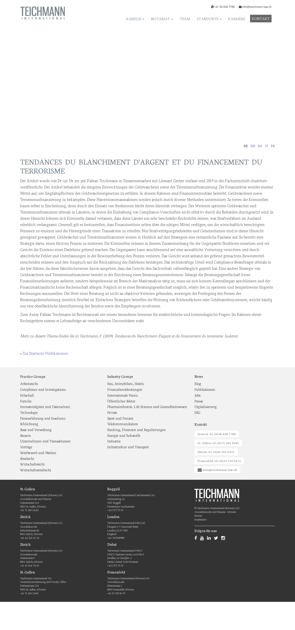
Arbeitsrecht (29, 383)
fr (273, 146)
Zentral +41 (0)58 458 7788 (217, 434)
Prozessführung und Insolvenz (42, 418)
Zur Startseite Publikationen (45, 353)
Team (185, 18)
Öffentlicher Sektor (121, 400)
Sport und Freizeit (120, 418)
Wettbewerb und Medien (38, 452)
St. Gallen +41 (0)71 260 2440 (218, 443)
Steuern (25, 435)
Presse (198, 400)
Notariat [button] (162, 18)
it (266, 146)
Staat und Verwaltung (36, 429)
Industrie (114, 440)
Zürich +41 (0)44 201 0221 (216, 452)
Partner (198, 515)
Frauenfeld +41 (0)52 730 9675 (219, 461)
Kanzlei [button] (135, 18)
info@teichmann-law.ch (257, 7)
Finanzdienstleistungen (124, 389)
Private (112, 412)
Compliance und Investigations (43, 389)
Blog (197, 383)
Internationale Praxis (122, 394)
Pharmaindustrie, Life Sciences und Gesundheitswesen (147, 406)
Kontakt (261, 18)
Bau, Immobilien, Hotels (125, 383)
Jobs (197, 394)
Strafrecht (27, 458)
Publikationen (204, 389)
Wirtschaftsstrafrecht (35, 469)
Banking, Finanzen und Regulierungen (136, 429)
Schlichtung (29, 423)
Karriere (236, 18)
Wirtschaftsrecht (32, 463)
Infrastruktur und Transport (128, 446)
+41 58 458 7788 (224, 7)
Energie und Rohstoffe (123, 435)
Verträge (26, 446)
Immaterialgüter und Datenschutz (45, 406)
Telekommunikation (122, 423)
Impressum (200, 519)
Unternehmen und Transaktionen (45, 440)
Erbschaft (27, 394)
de (246, 146)
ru (260, 146)
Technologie (29, 412)
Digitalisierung (205, 406)
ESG (197, 412)
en (253, 146)
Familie (26, 400)
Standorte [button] (209, 18)
